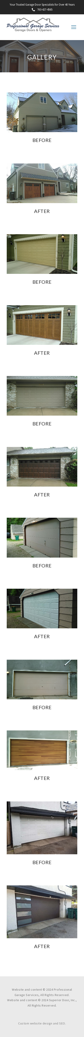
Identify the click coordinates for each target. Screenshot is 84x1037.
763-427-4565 (42, 9)
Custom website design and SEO (41, 1023)
